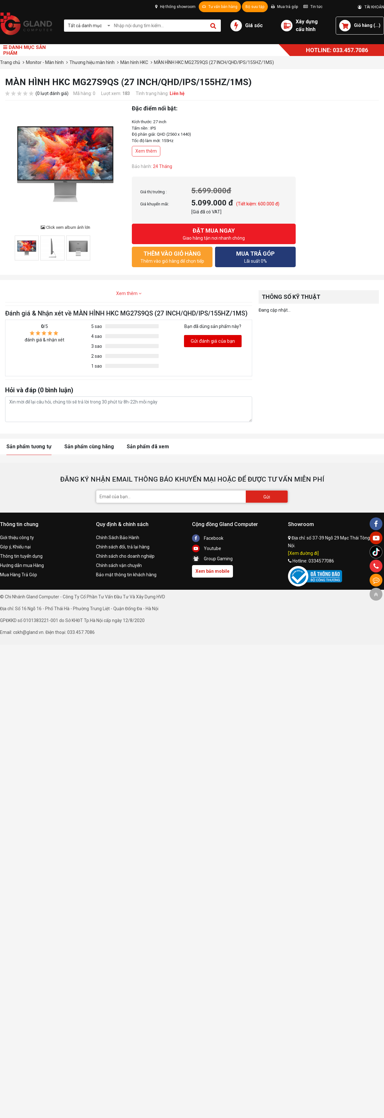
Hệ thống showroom (175, 6)
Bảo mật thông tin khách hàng (126, 574)
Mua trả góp (284, 6)
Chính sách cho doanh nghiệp (125, 556)
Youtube (206, 548)
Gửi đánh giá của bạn (213, 341)
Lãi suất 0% (255, 256)
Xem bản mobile (212, 571)
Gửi (266, 496)
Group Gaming (212, 559)
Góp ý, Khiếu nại (15, 546)
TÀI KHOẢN (371, 7)
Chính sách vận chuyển (119, 565)
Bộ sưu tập (254, 6)
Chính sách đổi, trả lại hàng (122, 546)
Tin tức (313, 6)
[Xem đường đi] (303, 553)
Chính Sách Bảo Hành (117, 537)
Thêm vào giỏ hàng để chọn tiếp (172, 256)
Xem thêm (146, 151)
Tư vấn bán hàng (219, 6)
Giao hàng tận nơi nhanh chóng (213, 233)
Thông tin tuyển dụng (21, 556)
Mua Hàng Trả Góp (18, 574)
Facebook (207, 538)
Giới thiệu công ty (17, 537)
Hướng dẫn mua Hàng (22, 565)
